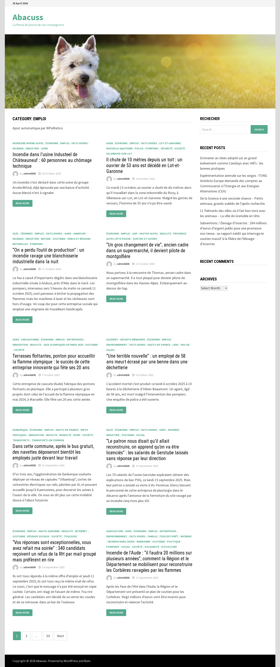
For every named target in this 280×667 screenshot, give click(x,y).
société (179, 148)
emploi (64, 143)
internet (81, 531)
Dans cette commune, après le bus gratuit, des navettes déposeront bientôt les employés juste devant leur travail (53, 452)
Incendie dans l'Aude (121, 541)
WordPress (71, 661)
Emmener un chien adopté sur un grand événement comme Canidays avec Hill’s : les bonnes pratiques (231, 163)
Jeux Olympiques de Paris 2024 (63, 344)
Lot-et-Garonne (170, 143)
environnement (116, 344)
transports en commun (48, 440)
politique (173, 541)
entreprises (75, 339)
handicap (79, 233)
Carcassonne (30, 339)
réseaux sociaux (38, 536)
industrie (32, 148)
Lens (176, 344)
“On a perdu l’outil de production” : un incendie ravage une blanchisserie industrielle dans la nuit (48, 255)
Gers (162, 430)
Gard (67, 233)
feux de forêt (169, 536)
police (139, 148)
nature (46, 238)
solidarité (152, 546)
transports (21, 440)
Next (60, 636)
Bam (87, 661)
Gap (134, 233)
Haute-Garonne (49, 531)
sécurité (166, 148)
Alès (15, 233)
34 (48, 636)
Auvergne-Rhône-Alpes (28, 143)
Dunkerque (20, 430)
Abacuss (28, 17)
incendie (18, 148)
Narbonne (143, 541)
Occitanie (59, 238)
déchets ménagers (132, 339)
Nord (76, 435)
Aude (16, 339)
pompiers (152, 148)
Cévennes (26, 233)
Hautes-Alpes (149, 233)
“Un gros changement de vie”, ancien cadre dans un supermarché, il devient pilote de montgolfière (147, 250)
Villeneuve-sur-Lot (119, 153)
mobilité (65, 435)
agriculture (114, 531)
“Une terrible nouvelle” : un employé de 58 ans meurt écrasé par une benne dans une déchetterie (146, 361)
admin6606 (29, 173)
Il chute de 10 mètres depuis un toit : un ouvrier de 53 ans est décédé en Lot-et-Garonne (144, 165)
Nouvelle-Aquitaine (119, 148)
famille (152, 536)
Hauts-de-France (159, 344)
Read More (22, 203)
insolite (165, 233)
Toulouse (70, 536)
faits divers (79, 143)
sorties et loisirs (145, 238)
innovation (20, 344)
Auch (109, 430)
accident (112, 339)
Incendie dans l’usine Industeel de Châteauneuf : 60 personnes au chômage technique (52, 160)
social (140, 435)
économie (52, 143)
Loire (44, 148)
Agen (109, 143)
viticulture (169, 546)
